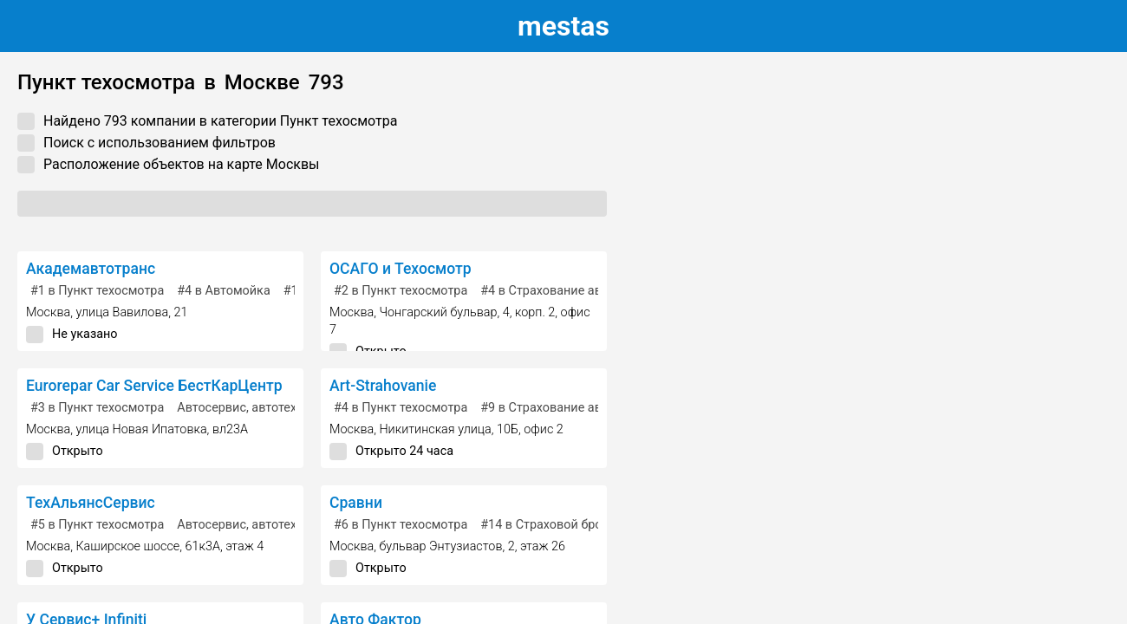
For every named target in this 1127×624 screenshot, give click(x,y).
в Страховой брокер (551, 524)
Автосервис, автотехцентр (253, 407)
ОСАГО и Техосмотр (400, 268)
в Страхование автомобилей (573, 290)
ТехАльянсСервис (90, 502)
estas (563, 26)
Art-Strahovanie (382, 385)
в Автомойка (223, 290)
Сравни (355, 502)
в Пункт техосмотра (97, 290)
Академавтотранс (90, 268)
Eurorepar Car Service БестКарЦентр (154, 385)
